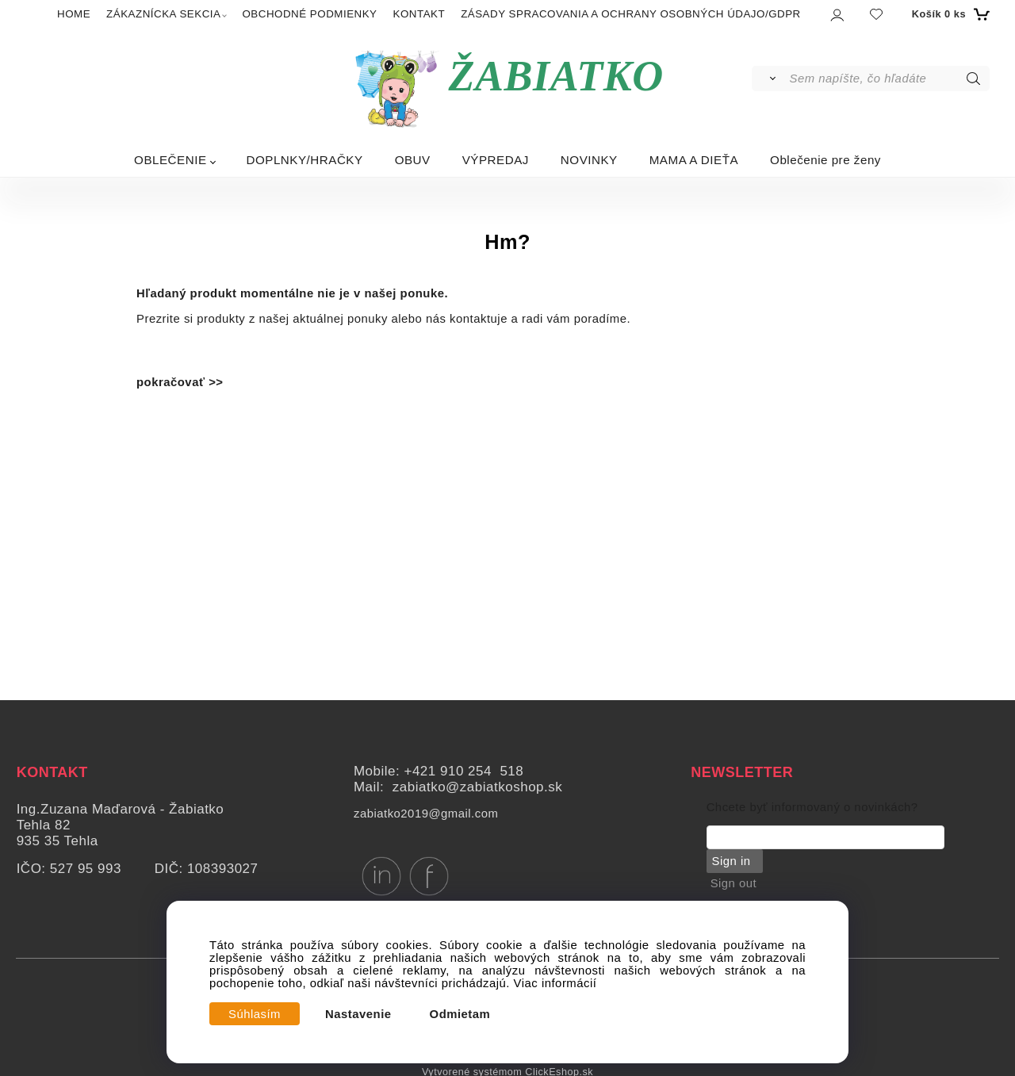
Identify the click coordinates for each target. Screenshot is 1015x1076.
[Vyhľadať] (769, 78)
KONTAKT (419, 14)
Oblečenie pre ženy (825, 160)
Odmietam (460, 1014)
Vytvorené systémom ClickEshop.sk (507, 1070)
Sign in (729, 861)
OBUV (413, 160)
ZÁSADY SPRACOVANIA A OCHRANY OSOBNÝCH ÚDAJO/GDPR (631, 14)
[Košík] (949, 14)
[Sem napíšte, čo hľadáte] (888, 78)
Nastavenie (358, 1014)
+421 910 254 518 (463, 771)
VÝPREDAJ (495, 160)
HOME (73, 14)
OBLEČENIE (170, 160)
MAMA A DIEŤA (693, 160)
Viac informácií (555, 983)
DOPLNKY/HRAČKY (305, 160)
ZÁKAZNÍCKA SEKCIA (163, 14)
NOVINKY (589, 160)
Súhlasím (254, 1014)
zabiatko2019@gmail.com (426, 813)
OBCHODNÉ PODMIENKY (309, 14)
